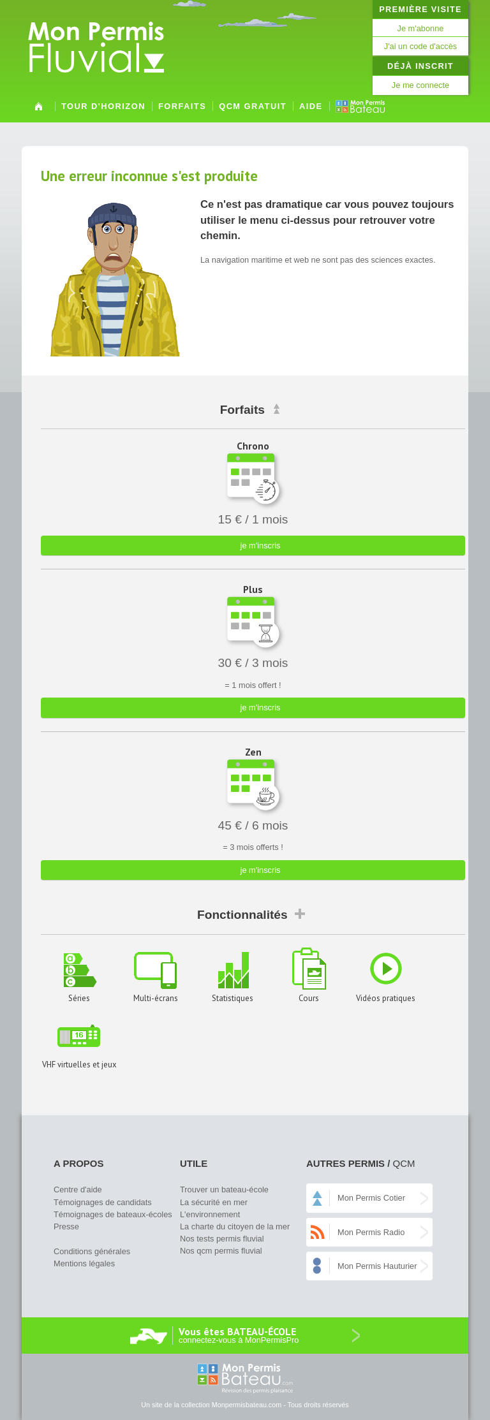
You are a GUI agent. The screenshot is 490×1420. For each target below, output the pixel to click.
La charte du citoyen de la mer (235, 1226)
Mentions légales (84, 1263)
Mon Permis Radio (371, 1232)
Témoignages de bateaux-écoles (113, 1214)
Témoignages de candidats (103, 1202)
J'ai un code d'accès (420, 46)
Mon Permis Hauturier (377, 1266)
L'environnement (210, 1214)
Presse (66, 1226)
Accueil (38, 110)
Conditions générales (92, 1251)
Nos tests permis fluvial (222, 1238)
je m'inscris (261, 545)
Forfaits (182, 106)
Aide (311, 106)
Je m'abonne (420, 28)
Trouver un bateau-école (224, 1189)
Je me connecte (420, 85)
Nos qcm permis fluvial (221, 1250)
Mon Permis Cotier (371, 1198)
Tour (103, 106)
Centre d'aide (78, 1189)
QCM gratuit (252, 106)
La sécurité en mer (214, 1202)
